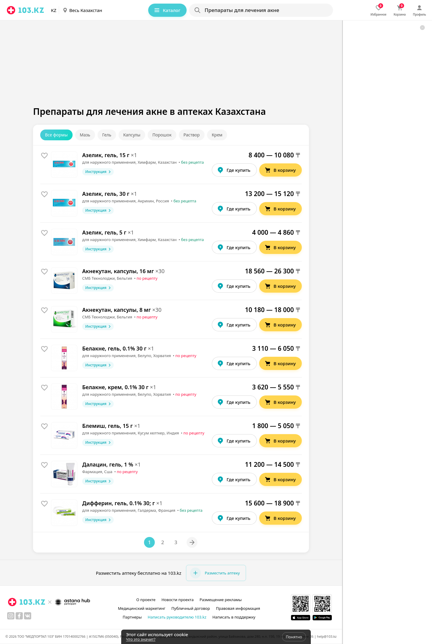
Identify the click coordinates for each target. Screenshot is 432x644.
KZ (53, 10)
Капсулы (131, 135)
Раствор (192, 135)
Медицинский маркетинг (141, 608)
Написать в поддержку (233, 617)
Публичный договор (190, 608)
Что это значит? (140, 639)
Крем (217, 135)
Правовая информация (238, 608)
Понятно (294, 637)
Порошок (162, 135)
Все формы (56, 135)
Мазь (85, 135)
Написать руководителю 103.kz (177, 617)
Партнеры (132, 617)
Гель (106, 135)
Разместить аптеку (215, 573)
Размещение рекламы (221, 599)
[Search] (261, 10)
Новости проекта (177, 599)
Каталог (166, 10)
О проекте (145, 599)
